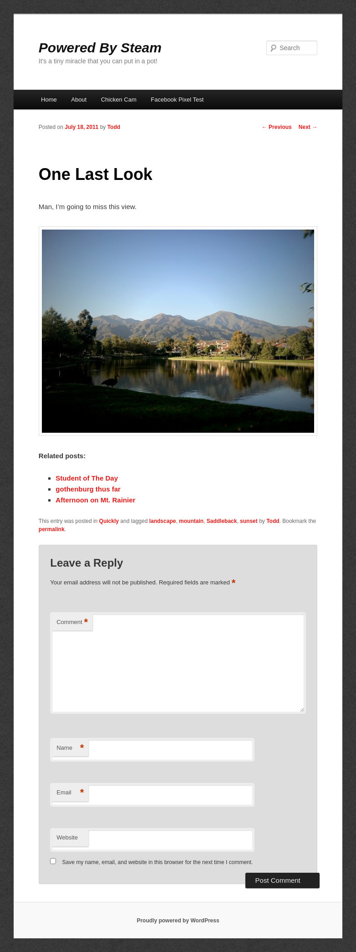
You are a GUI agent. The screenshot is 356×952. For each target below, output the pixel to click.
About (78, 99)
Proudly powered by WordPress (178, 920)
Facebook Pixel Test (177, 99)
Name (70, 748)
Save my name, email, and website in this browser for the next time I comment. (157, 862)
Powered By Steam (100, 47)
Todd (113, 127)
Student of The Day (87, 478)
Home (49, 99)
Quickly (109, 521)
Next (308, 127)
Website (67, 837)
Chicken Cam (119, 99)
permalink (52, 529)
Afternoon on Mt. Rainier (95, 500)
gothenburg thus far (88, 489)
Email (70, 792)
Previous (277, 127)
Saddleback (222, 521)
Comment (72, 622)
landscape (162, 521)
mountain (191, 521)
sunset (249, 521)
